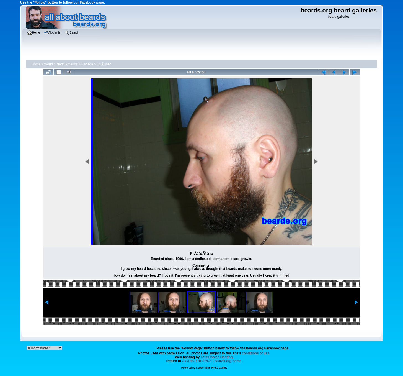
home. (212, 361)
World (48, 64)
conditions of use (255, 353)
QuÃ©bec (104, 64)
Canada (87, 64)
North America (67, 64)
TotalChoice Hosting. (217, 357)
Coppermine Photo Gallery (212, 367)
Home (36, 64)
